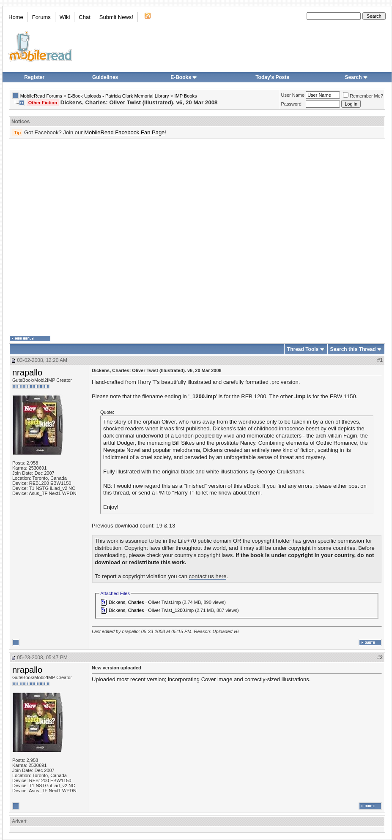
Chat (84, 17)
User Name (293, 95)
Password (291, 103)
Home (15, 17)
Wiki (65, 17)
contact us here (208, 576)
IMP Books (186, 95)
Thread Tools (302, 349)
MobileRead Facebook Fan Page (124, 132)
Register (34, 77)
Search (356, 77)
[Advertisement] (91, 237)
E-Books (183, 77)
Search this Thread (353, 349)
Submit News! (116, 17)
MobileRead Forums (41, 95)
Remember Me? (363, 95)
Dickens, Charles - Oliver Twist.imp (145, 602)
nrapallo (27, 372)
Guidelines (105, 77)
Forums (41, 17)
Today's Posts (272, 77)
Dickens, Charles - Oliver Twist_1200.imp (151, 610)
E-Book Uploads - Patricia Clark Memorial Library (118, 95)
